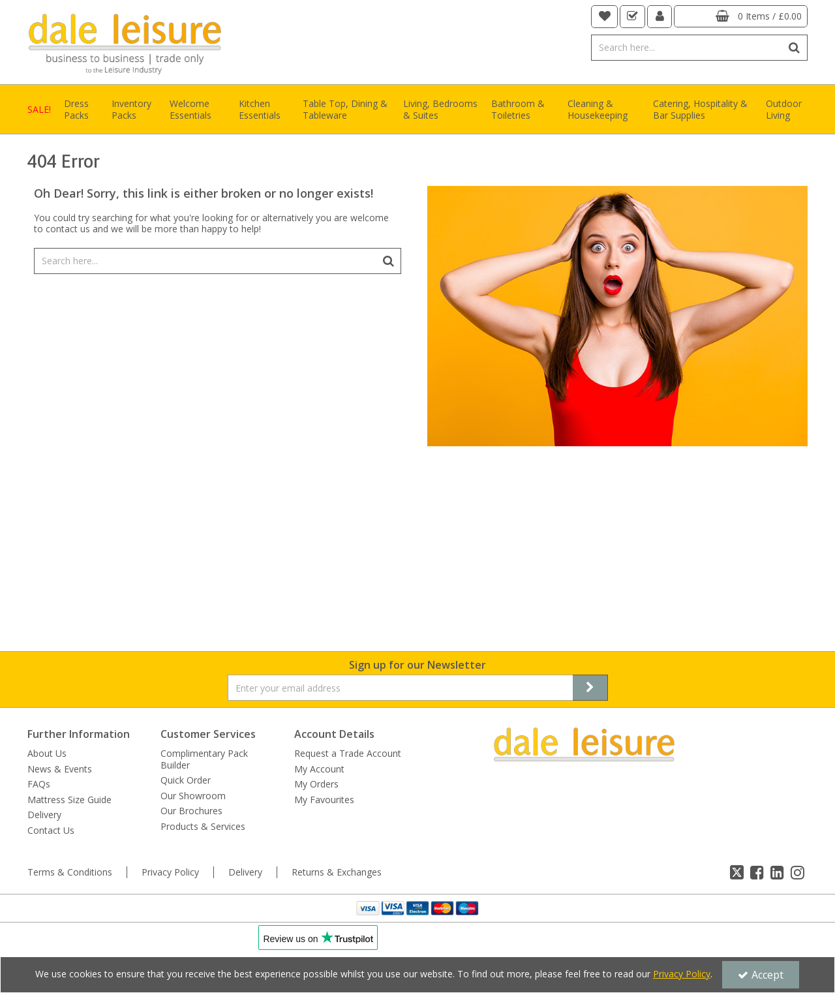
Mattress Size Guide (69, 800)
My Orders (316, 784)
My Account (319, 769)
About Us (47, 753)
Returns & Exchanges (337, 872)
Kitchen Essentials (260, 109)
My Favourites (324, 800)
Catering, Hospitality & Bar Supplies (700, 109)
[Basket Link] (741, 16)
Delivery (44, 815)
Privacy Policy (170, 872)
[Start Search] (795, 48)
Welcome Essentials (190, 109)
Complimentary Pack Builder (204, 759)
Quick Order (185, 780)
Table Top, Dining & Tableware (345, 109)
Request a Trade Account (347, 753)
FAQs (38, 784)
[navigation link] (604, 16)
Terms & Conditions (69, 872)
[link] (736, 872)
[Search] (686, 48)
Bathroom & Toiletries (518, 109)
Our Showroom (193, 796)
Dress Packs (76, 109)
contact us (68, 228)
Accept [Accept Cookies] (760, 975)
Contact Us (50, 830)
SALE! (39, 109)
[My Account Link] (660, 16)
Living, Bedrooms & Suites (440, 109)
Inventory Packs (131, 109)
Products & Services (202, 827)
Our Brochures (191, 811)
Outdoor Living (784, 109)
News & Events (59, 769)
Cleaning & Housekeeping (598, 109)
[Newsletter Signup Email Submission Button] (590, 688)
